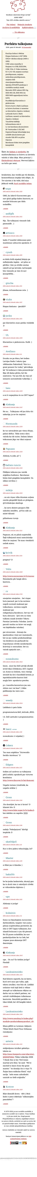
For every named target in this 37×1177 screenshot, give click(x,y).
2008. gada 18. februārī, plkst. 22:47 (12, 407)
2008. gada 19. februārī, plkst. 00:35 (12, 493)
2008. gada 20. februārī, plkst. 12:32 (12, 974)
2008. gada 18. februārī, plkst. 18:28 (12, 191)
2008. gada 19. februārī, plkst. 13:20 (12, 877)
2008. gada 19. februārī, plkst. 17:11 (12, 915)
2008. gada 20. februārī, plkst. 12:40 (12, 1014)
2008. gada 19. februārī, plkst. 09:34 (12, 703)
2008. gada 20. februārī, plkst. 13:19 (12, 1044)
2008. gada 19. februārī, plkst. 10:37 (12, 767)
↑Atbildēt (5, 208)
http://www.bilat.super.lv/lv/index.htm (20, 810)
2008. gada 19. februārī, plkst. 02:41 (12, 555)
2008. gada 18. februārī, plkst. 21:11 (12, 354)
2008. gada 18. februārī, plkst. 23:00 (12, 451)
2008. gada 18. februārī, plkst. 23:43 (12, 468)
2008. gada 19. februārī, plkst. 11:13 (12, 844)
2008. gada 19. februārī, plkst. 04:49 (12, 572)
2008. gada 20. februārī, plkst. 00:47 (13, 955)
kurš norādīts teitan (23, 183)
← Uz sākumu (18, 32)
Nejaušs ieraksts (24, 24)
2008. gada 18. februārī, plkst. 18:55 (12, 255)
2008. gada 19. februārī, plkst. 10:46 (12, 825)
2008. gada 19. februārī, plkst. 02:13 (12, 530)
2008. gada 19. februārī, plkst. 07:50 (12, 594)
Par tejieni (11, 24)
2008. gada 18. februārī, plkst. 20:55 (12, 338)
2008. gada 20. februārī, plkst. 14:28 (12, 1089)
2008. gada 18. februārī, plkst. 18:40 (12, 235)
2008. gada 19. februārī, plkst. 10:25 (12, 748)
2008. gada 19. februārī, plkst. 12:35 (12, 861)
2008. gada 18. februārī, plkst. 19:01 (12, 286)
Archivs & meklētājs (11, 27)
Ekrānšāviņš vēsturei (11, 160)
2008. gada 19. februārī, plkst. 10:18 (12, 732)
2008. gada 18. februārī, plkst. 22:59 (12, 426)
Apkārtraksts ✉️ (29, 27)
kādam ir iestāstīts (17, 152)
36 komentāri (26, 47)
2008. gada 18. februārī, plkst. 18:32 (12, 216)
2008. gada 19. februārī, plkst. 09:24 (12, 661)
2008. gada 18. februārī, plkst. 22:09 (12, 391)
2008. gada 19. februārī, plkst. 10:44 (12, 800)
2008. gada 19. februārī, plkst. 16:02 (12, 899)
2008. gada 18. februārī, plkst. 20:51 (12, 318)
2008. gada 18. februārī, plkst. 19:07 (12, 302)
